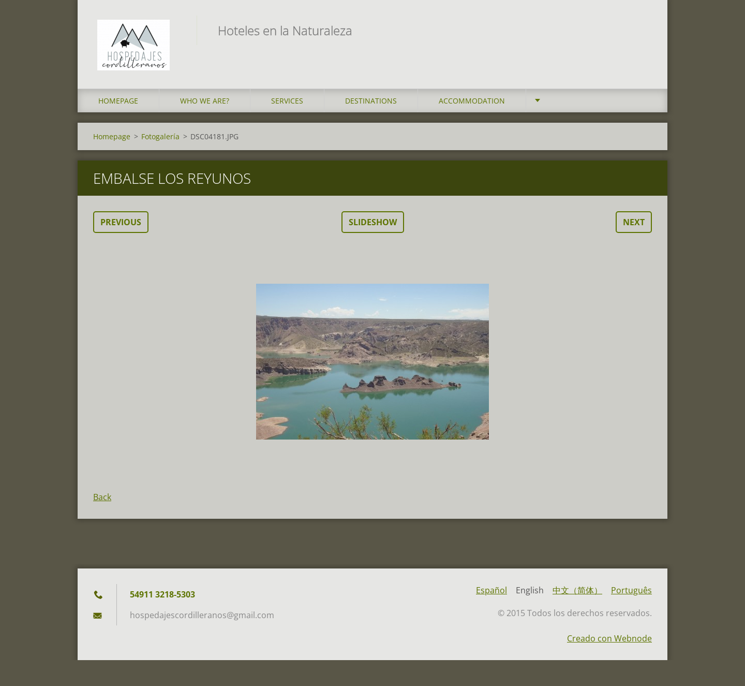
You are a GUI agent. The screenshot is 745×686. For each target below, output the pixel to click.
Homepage (118, 103)
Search (640, 30)
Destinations (371, 103)
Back (102, 499)
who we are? (204, 103)
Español (491, 593)
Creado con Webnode (609, 641)
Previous (120, 224)
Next (634, 224)
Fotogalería (160, 139)
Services (287, 103)
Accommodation (472, 103)
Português (631, 593)
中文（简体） (577, 593)
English (530, 593)
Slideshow (373, 224)
